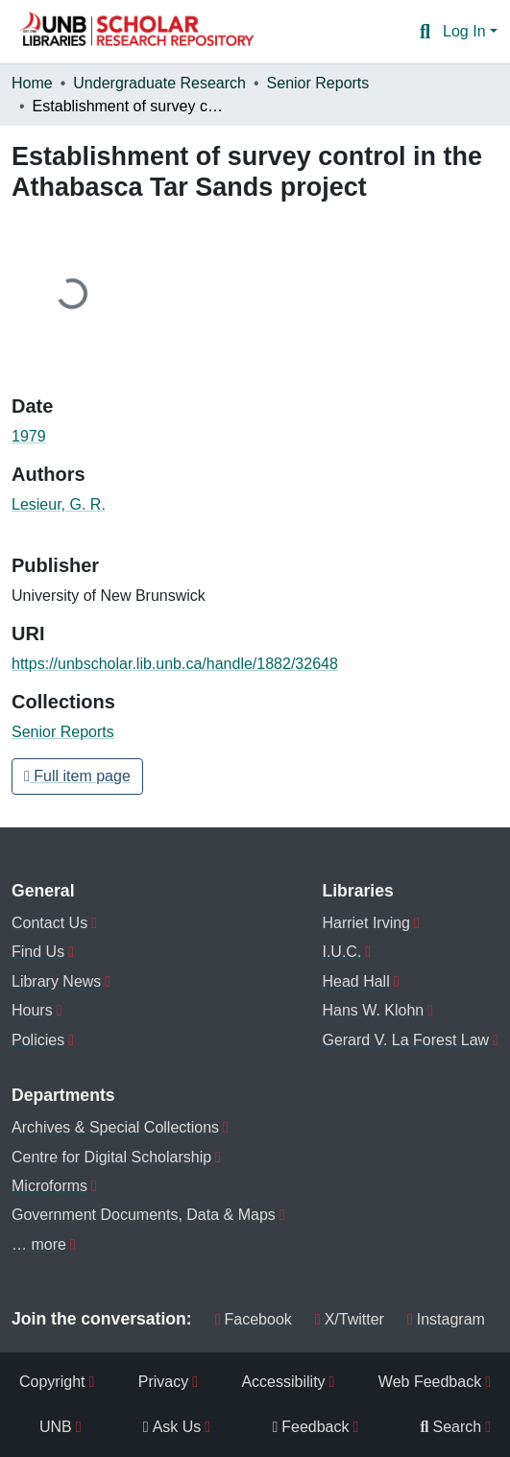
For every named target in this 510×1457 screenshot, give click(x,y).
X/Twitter (349, 1319)
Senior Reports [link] (318, 83)
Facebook (253, 1319)
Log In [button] (466, 31)
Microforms (49, 1186)
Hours (32, 1010)
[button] (136, 32)
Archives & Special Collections (115, 1127)
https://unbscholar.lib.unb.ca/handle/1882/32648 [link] (175, 664)
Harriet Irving (366, 923)
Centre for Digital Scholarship (111, 1157)
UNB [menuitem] (55, 1427)
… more (39, 1244)
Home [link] (32, 83)
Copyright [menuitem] (52, 1381)
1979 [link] (29, 436)
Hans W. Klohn (373, 1010)
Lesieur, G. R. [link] (59, 504)
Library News (56, 981)
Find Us (38, 951)
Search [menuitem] (451, 1427)
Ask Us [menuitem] (172, 1427)
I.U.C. (341, 951)
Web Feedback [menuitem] (429, 1381)
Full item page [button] (77, 776)
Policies (38, 1040)
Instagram (446, 1319)
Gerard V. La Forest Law (405, 1040)
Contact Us (49, 923)
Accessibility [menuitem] (283, 1381)
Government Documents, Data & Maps (144, 1214)
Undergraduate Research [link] (159, 83)
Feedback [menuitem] (310, 1427)
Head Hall (355, 981)
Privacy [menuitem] (163, 1381)
